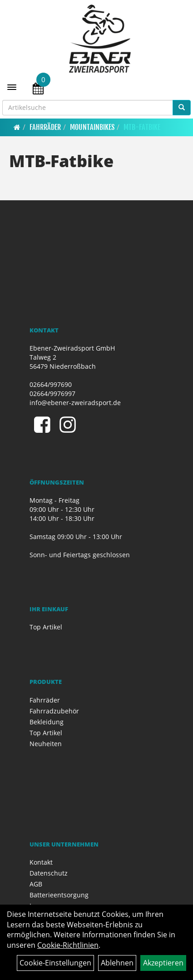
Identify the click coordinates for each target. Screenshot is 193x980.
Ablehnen (117, 963)
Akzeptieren (163, 963)
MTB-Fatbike (142, 127)
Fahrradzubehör (54, 711)
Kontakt (41, 862)
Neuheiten (46, 743)
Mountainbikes (92, 127)
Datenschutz (49, 873)
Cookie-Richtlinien (68, 945)
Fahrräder (45, 127)
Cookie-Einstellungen (55, 963)
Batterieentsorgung (59, 895)
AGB (36, 884)
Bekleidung (47, 722)
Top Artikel (46, 627)
